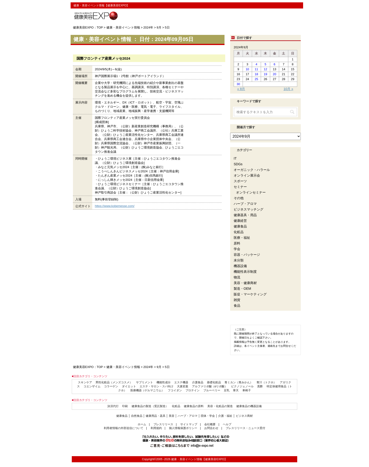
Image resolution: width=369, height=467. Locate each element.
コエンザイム (92, 386)
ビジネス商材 (244, 415)
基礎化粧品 (214, 382)
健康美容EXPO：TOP (88, 27)
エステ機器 (181, 382)
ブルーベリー (211, 390)
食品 (237, 305)
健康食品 (240, 226)
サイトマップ (188, 424)
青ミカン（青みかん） (239, 382)
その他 (239, 198)
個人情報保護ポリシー (183, 428)
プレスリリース (163, 424)
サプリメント (144, 382)
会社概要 (210, 424)
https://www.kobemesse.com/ (114, 206)
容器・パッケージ (247, 254)
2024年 (148, 27)
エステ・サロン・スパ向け (156, 386)
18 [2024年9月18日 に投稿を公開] (256, 74)
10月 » (288, 89)
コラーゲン (111, 386)
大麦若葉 (182, 386)
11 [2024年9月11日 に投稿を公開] (256, 69)
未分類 (239, 260)
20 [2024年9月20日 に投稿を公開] (274, 74)
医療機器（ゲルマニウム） (147, 390)
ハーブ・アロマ (245, 204)
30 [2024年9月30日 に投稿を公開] (238, 84)
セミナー (240, 187)
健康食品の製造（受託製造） (150, 406)
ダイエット (129, 386)
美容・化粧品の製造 (220, 406)
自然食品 (136, 415)
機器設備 (240, 266)
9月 (159, 27)
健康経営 (240, 221)
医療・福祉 (242, 238)
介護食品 (197, 382)
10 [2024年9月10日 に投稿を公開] (247, 69)
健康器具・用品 (245, 215)
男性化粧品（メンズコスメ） (114, 382)
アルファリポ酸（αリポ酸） (210, 386)
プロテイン (192, 390)
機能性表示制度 (245, 271)
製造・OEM (242, 288)
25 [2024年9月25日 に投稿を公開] (256, 79)
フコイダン (175, 390)
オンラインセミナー (251, 192)
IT (235, 158)
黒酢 (260, 386)
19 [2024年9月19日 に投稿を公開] (265, 74)
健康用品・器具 (155, 415)
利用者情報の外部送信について (123, 428)
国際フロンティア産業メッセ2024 (103, 58)
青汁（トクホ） (266, 382)
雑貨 (237, 300)
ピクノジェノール (242, 386)
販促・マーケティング (250, 294)
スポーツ (240, 181)
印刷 (125, 406)
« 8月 (241, 89)
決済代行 (113, 406)
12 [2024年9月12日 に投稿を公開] (265, 69)
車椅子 (246, 390)
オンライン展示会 (247, 175)
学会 (237, 249)
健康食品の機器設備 (249, 406)
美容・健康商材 (245, 283)
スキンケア (85, 382)
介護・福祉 (225, 415)
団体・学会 (208, 415)
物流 (237, 277)
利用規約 (156, 428)
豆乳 (226, 390)
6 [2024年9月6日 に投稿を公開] (274, 64)
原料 (237, 243)
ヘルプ (227, 424)
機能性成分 (163, 382)
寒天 (236, 390)
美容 (171, 415)
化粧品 (239, 232)
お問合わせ (211, 428)
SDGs (238, 164)
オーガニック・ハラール (252, 170)
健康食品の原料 (194, 406)
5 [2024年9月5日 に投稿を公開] (265, 64)
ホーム (142, 424)
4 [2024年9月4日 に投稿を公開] (256, 64)
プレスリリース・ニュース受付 (245, 428)
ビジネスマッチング (248, 209)
